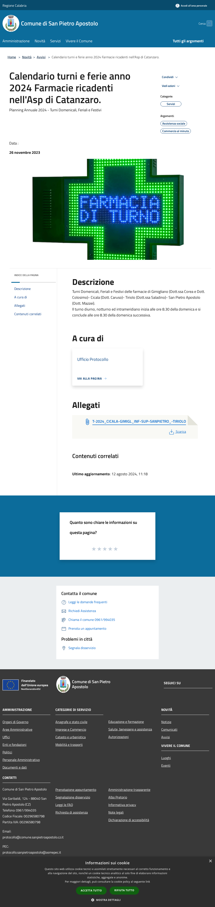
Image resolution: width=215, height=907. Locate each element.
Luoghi (166, 757)
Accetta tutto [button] (91, 890)
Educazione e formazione (126, 721)
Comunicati (169, 729)
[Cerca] (207, 23)
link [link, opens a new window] (148, 881)
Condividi (170, 77)
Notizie (166, 721)
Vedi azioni (171, 86)
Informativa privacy (122, 804)
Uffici (6, 737)
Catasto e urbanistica (70, 737)
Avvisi (41, 57)
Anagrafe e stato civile (71, 721)
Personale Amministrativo (21, 759)
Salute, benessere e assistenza (130, 729)
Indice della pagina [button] (26, 275)
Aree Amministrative (17, 729)
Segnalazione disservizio (72, 797)
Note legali (116, 812)
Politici (7, 752)
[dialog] (107, 882)
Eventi (165, 765)
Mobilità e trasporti (69, 744)
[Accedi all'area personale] (191, 6)
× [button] (210, 861)
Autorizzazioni (118, 736)
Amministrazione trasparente (129, 789)
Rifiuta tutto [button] (124, 890)
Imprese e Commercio (70, 729)
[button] (107, 900)
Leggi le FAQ (64, 804)
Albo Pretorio (117, 797)
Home (12, 57)
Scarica (177, 431)
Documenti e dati (15, 767)
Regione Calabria (14, 5)
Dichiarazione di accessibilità (128, 819)
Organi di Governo (15, 721)
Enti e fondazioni (14, 744)
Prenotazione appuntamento (75, 789)
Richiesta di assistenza (71, 812)
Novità (26, 57)
